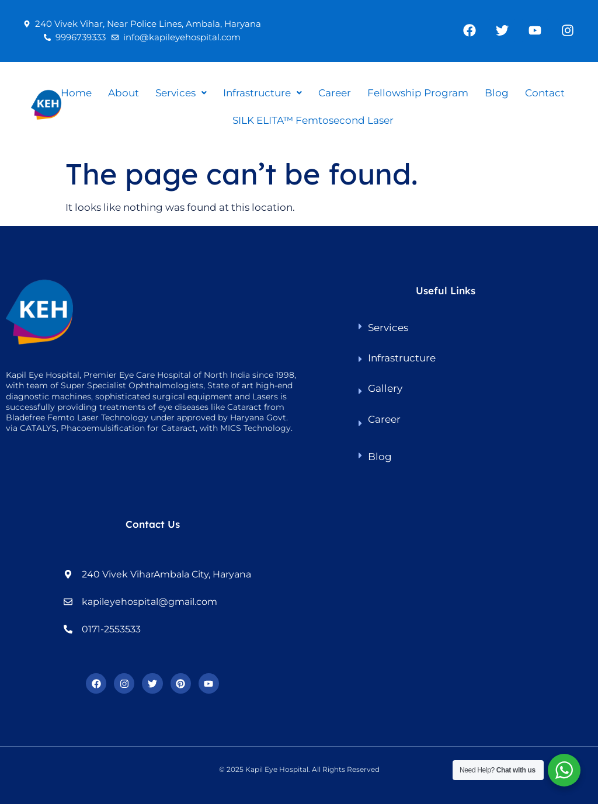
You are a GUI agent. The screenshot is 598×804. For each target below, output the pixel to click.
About (123, 93)
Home (76, 93)
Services (181, 93)
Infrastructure (262, 93)
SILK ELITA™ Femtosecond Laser (313, 120)
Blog (497, 93)
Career (334, 93)
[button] (181, 93)
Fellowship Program (417, 93)
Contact (545, 93)
